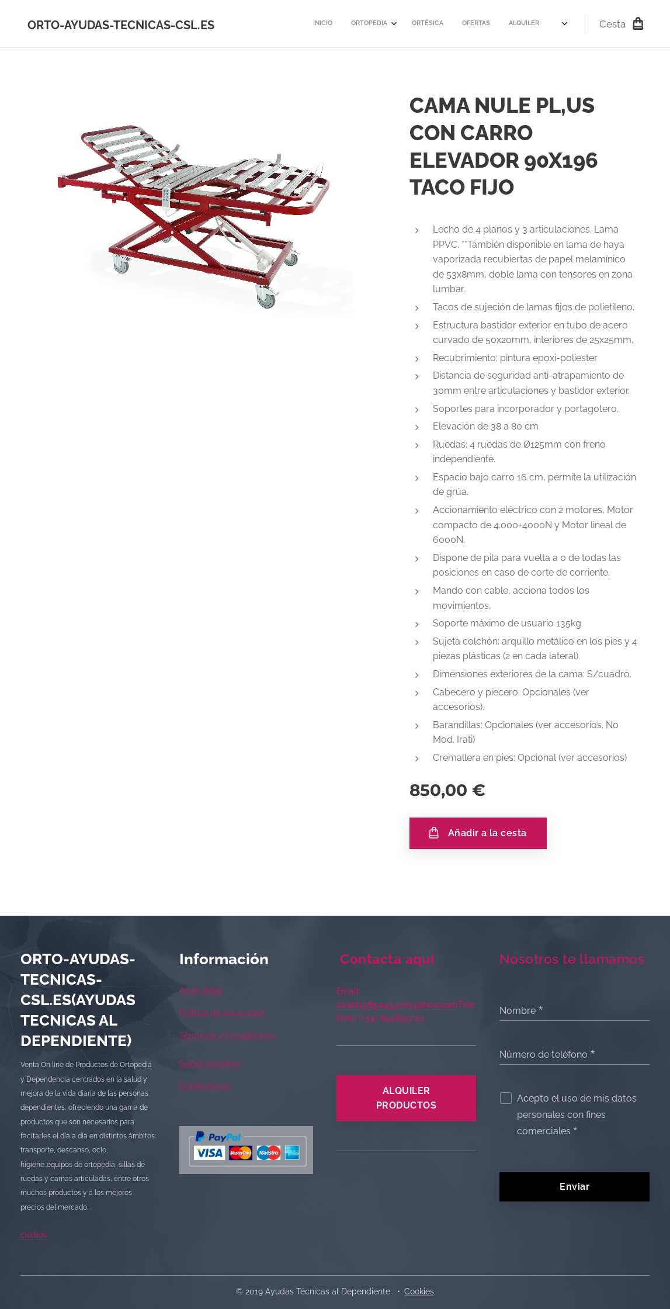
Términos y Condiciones (227, 1035)
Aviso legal (201, 990)
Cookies (419, 1291)
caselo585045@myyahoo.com (397, 1004)
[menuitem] (318, 24)
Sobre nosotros (210, 1063)
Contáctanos (204, 1086)
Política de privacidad (221, 1012)
